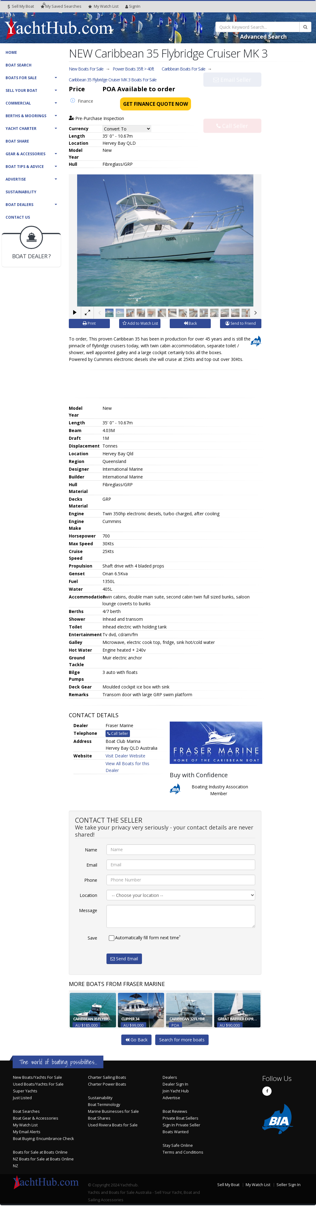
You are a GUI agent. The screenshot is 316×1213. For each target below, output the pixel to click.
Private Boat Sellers (180, 1118)
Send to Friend (240, 323)
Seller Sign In (288, 1184)
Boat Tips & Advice (25, 166)
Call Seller (232, 113)
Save (92, 938)
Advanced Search (263, 36)
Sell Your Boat (21, 90)
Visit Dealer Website (125, 756)
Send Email (124, 959)
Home (11, 52)
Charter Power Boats (107, 1084)
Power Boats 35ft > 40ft (133, 69)
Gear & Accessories (25, 153)
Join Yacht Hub (176, 1091)
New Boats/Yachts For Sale (37, 1077)
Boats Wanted (176, 1131)
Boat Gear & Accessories (35, 1118)
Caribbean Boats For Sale (183, 69)
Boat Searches (26, 1111)
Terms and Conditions (183, 1152)
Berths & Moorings (26, 115)
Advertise (16, 179)
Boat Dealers (19, 204)
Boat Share (17, 141)
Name (91, 850)
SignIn (132, 6)
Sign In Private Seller (181, 1125)
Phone (90, 880)
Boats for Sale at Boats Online (40, 1152)
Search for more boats (182, 1040)
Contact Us (18, 217)
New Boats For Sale (86, 69)
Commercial (18, 103)
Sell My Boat (21, 6)
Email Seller (232, 92)
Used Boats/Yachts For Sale (38, 1084)
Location (88, 895)
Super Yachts (25, 1091)
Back (190, 323)
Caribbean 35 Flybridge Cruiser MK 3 (112, 80)
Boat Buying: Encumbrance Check (43, 1138)
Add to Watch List (140, 323)
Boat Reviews (175, 1111)
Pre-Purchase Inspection (96, 118)
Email (91, 865)
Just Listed (22, 1097)
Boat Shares (99, 1118)
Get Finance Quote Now (155, 104)
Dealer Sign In (175, 1084)
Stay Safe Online (178, 1145)
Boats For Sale (21, 77)
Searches (61, 6)
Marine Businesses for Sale (113, 1111)
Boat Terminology (104, 1104)
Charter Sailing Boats (107, 1077)
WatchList (103, 6)
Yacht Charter (21, 128)
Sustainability (21, 192)
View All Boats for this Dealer (127, 767)
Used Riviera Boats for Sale (113, 1125)
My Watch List (25, 1125)
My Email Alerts (26, 1131)
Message (88, 910)
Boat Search (18, 65)
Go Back (136, 1040)
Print (89, 323)
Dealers (170, 1077)
